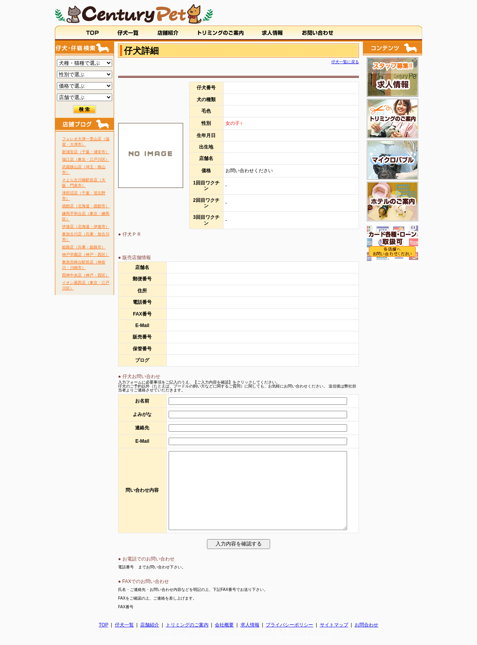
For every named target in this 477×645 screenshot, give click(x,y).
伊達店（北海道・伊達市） (85, 226)
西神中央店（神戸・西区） (85, 275)
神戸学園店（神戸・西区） (85, 254)
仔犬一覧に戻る (345, 62)
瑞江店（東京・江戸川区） (85, 159)
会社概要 (224, 625)
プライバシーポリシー (289, 625)
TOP (103, 625)
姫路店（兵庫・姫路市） (83, 247)
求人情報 (249, 625)
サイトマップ (334, 625)
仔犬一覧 (124, 625)
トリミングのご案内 (187, 625)
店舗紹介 (149, 625)
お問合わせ (366, 625)
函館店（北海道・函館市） (85, 206)
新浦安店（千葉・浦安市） (85, 152)
